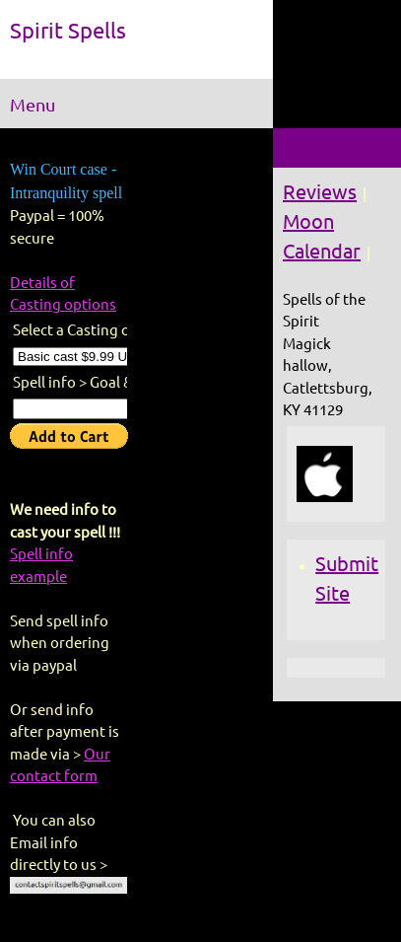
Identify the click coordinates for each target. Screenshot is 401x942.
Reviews (320, 192)
